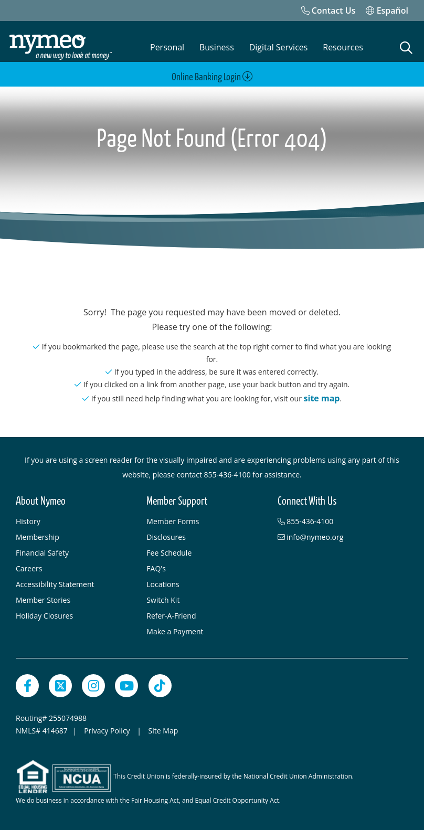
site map (322, 398)
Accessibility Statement (55, 584)
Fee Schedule (169, 553)
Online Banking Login (212, 76)
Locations (162, 584)
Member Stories (43, 600)
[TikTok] (160, 685)
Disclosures (166, 537)
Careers (29, 568)
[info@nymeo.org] (338, 537)
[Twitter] (60, 685)
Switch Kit (162, 600)
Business (216, 47)
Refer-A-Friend (171, 616)
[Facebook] (27, 685)
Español (387, 10)
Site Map (163, 731)
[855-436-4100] (338, 521)
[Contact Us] (328, 10)
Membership (37, 537)
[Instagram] (93, 685)
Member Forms (172, 521)
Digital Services (278, 47)
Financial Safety (42, 553)
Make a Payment (174, 631)
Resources (343, 47)
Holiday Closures (44, 616)
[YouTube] (126, 685)
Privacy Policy (108, 731)
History (28, 521)
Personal (167, 47)
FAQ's (156, 568)
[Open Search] (406, 48)
